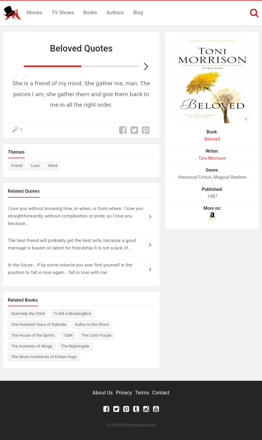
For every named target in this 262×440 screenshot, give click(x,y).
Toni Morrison (212, 158)
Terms (142, 393)
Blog (138, 13)
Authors (115, 13)
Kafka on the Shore (92, 324)
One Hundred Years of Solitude (38, 324)
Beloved (212, 139)
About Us (103, 393)
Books (90, 13)
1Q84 (68, 335)
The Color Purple (96, 335)
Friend (16, 165)
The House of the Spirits (32, 335)
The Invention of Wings (31, 346)
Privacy (124, 393)
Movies (34, 13)
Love (35, 165)
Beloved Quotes (81, 48)
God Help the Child (28, 313)
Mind (52, 165)
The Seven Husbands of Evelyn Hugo (44, 356)
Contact (160, 393)
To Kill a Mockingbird (72, 313)
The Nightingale (75, 346)
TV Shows (63, 13)
